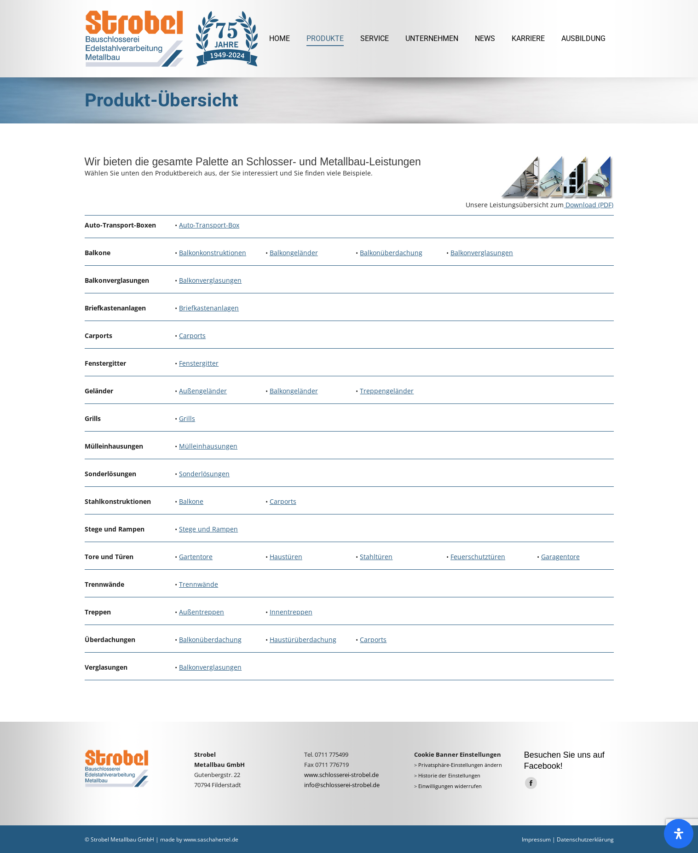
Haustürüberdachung (303, 639)
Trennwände (198, 584)
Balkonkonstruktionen (212, 252)
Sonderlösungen (204, 473)
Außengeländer (203, 390)
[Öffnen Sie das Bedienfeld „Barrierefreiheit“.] (678, 833)
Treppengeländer (387, 390)
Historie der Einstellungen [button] (449, 775)
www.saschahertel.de (211, 839)
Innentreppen (291, 612)
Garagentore (560, 556)
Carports (192, 335)
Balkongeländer (294, 252)
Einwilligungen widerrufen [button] (450, 786)
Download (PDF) (588, 204)
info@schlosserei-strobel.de (342, 785)
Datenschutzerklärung (585, 839)
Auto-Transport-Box (209, 225)
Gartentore (196, 556)
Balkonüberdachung (391, 252)
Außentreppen (201, 612)
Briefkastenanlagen (209, 308)
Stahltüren (376, 556)
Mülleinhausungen (208, 446)
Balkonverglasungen (481, 252)
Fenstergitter (199, 363)
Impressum (536, 839)
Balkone (191, 501)
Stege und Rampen (208, 529)
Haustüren (286, 556)
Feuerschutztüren (477, 556)
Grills (187, 418)
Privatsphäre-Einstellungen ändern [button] (460, 765)
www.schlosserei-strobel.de (341, 775)
